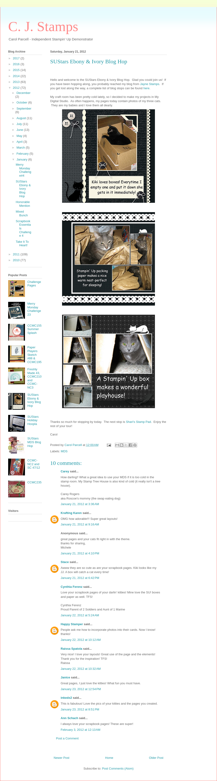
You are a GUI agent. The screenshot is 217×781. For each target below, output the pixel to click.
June (20, 130)
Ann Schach (69, 718)
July (20, 124)
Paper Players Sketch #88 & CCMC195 (34, 355)
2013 (17, 82)
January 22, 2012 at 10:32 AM (81, 668)
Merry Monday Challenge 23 (34, 309)
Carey (65, 471)
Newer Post (61, 758)
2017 (17, 58)
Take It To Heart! (22, 243)
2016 (17, 64)
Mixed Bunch (22, 213)
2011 (17, 254)
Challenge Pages (34, 283)
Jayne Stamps (149, 84)
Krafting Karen (71, 513)
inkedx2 (66, 697)
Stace (65, 562)
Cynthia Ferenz (71, 586)
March (21, 147)
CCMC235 (34, 482)
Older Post (156, 758)
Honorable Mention (23, 203)
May (20, 136)
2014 (17, 76)
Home (109, 758)
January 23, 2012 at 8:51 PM (80, 709)
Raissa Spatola (71, 648)
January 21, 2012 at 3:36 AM (80, 504)
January (22, 159)
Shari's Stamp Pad (138, 422)
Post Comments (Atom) (117, 768)
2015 (17, 70)
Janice (65, 677)
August (22, 118)
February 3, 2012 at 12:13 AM (80, 729)
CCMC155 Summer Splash (34, 329)
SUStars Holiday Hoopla (32, 420)
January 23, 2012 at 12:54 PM (81, 689)
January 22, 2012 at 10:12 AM (81, 640)
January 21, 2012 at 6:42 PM (80, 578)
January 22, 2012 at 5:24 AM (80, 615)
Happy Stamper (72, 624)
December (24, 93)
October (22, 102)
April (20, 141)
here (146, 88)
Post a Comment (67, 738)
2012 (17, 87)
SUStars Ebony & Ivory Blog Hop (23, 189)
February (23, 153)
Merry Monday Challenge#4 (23, 170)
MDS (64, 451)
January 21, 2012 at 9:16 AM (80, 524)
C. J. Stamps (43, 26)
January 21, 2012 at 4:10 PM (80, 553)
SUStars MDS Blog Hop (34, 442)
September (24, 108)
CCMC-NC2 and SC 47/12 (33, 464)
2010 (17, 260)
